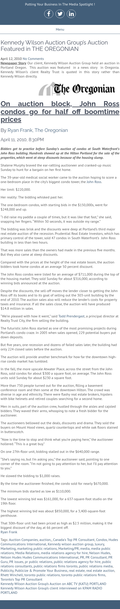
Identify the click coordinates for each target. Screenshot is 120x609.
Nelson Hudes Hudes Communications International (40, 557)
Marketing (8, 548)
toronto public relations (42, 575)
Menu (60, 29)
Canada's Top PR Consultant (74, 539)
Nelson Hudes (99, 553)
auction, (45, 539)
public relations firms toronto (56, 566)
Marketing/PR (68, 548)
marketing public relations (37, 548)
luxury (99, 544)
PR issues (16, 561)
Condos (101, 539)
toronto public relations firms (83, 575)
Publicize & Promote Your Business (41, 570)
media (85, 548)
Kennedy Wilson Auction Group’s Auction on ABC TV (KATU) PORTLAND (53, 583)
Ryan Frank (9, 532)
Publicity (7, 570)
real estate (77, 570)
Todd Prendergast (71, 316)
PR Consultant (96, 557)
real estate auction (100, 570)
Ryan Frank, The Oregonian (38, 130)
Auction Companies (23, 539)
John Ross (94, 182)
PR (82, 557)
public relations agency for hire (77, 561)
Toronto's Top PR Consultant (21, 579)
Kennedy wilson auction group (70, 544)
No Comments (33, 58)
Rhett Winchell (12, 575)
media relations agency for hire (64, 553)
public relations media (95, 566)
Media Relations (27, 553)
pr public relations (38, 561)
